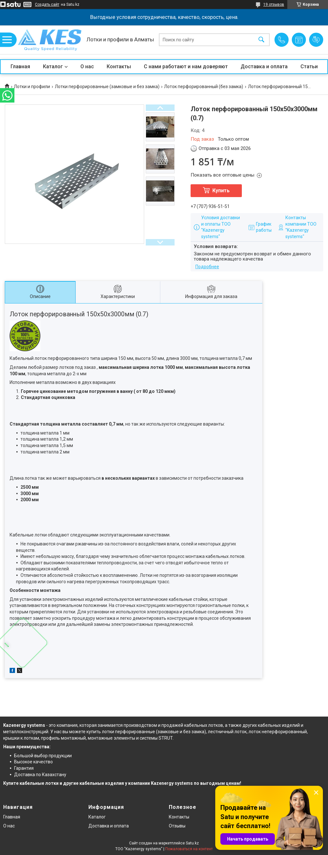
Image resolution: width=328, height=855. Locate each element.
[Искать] (261, 40)
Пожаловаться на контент (189, 849)
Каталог (53, 66)
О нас (87, 66)
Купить (221, 190)
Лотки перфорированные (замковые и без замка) (107, 86)
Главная (20, 66)
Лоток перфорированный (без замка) (203, 86)
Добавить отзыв (316, 40)
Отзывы (177, 825)
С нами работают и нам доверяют (186, 66)
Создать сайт (47, 4)
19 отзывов (273, 4)
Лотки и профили (32, 86)
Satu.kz (192, 843)
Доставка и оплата (264, 66)
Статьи (309, 66)
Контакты (119, 66)
